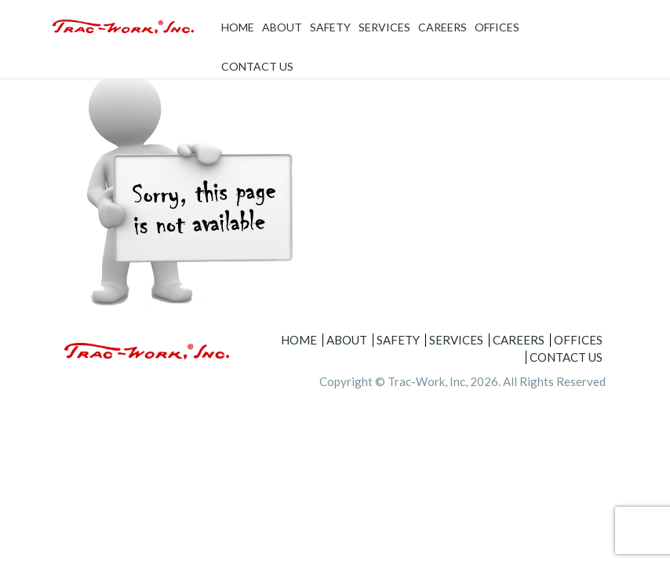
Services (384, 27)
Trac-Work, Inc (426, 381)
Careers (442, 27)
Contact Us (257, 66)
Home (237, 27)
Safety (330, 27)
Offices (497, 27)
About (282, 27)
